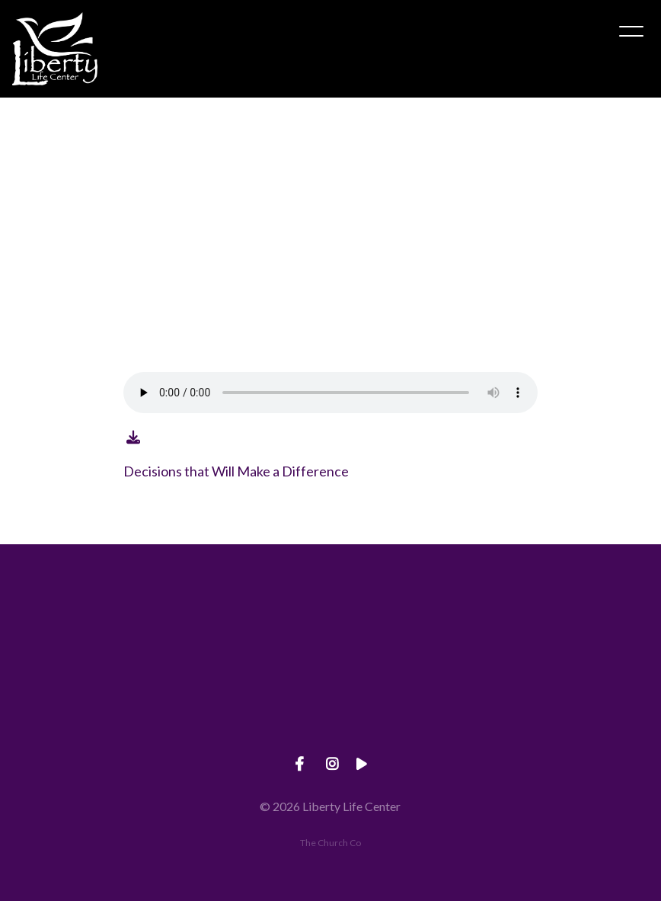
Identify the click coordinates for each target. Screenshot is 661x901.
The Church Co (330, 842)
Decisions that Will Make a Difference (236, 471)
